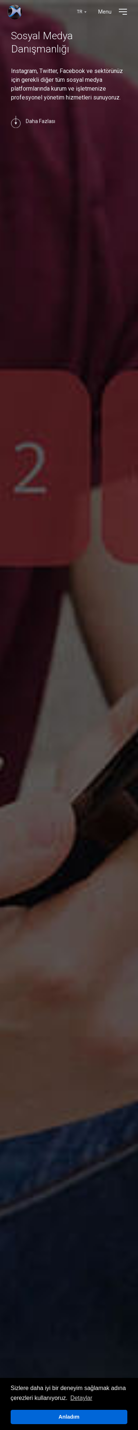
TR (79, 11)
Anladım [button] (69, 1417)
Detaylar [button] (81, 1398)
